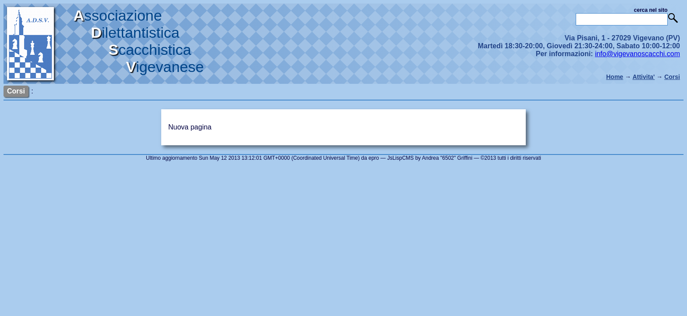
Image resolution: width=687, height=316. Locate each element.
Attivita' (644, 76)
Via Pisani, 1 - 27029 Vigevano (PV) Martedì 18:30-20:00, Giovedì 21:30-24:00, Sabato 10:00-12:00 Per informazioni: (579, 45)
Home (614, 76)
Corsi (672, 76)
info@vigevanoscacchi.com (637, 53)
